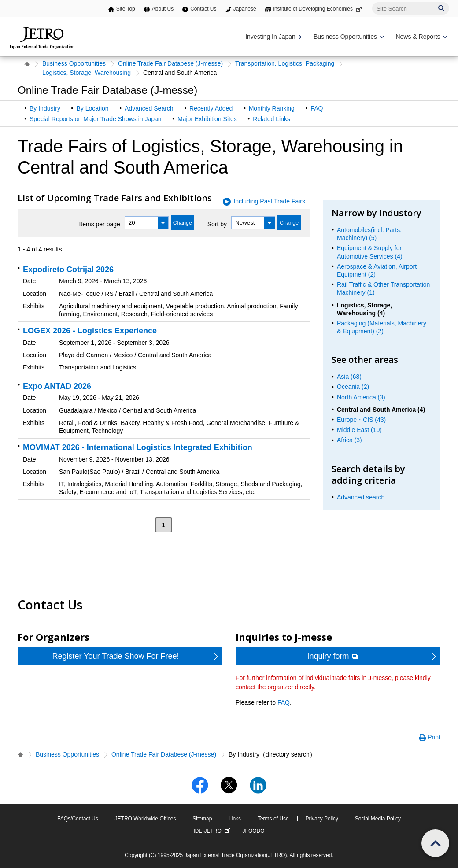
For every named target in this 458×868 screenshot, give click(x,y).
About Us (163, 9)
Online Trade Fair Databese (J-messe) (170, 63)
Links (235, 819)
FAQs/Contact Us (77, 819)
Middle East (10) (359, 429)
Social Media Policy (378, 819)
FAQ (316, 108)
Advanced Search (149, 108)
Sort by (217, 223)
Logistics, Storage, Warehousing (86, 72)
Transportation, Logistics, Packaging (284, 63)
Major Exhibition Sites (207, 118)
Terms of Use (273, 819)
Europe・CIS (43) (361, 419)
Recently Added (211, 108)
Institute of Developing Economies (318, 9)
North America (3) (361, 397)
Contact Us (203, 9)
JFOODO (254, 831)
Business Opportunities (74, 63)
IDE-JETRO (212, 831)
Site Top (125, 9)
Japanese (244, 9)
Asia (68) (349, 376)
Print (434, 737)
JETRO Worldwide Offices (145, 819)
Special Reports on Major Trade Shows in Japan (96, 118)
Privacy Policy (321, 819)
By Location (92, 108)
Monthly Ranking (272, 108)
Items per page (99, 223)
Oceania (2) (353, 386)
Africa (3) (349, 439)
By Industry (45, 108)
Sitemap (202, 819)
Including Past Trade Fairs (269, 201)
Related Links (271, 118)
